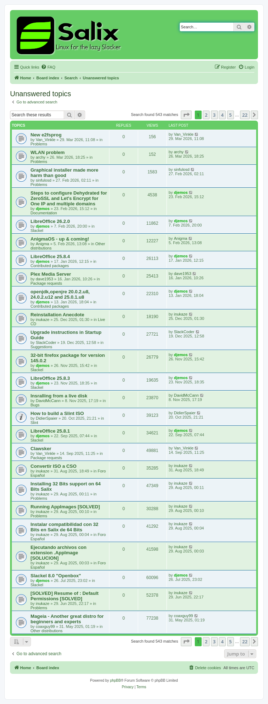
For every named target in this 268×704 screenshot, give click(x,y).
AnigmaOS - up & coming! (59, 239)
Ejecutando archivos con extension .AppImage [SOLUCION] (58, 553)
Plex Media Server (50, 274)
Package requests (46, 283)
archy (41, 157)
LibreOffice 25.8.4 (50, 256)
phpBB (115, 680)
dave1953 (44, 279)
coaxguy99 (45, 626)
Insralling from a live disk (58, 395)
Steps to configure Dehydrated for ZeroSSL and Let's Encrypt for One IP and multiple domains (68, 198)
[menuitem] (48, 67)
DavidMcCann (48, 400)
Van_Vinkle (46, 139)
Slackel (36, 230)
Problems (38, 144)
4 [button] (222, 115)
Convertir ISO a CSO (53, 466)
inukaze (43, 319)
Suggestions (41, 347)
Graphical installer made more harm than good (64, 172)
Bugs (34, 405)
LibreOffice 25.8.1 (50, 431)
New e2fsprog (45, 134)
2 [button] (206, 115)
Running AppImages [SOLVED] (65, 506)
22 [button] (245, 115)
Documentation (43, 213)
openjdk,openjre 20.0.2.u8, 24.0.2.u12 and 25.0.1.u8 (60, 294)
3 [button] (214, 115)
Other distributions (46, 631)
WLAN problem (47, 152)
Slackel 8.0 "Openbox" (55, 575)
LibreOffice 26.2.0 (50, 221)
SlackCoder (46, 342)
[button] (186, 115)
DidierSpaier (47, 418)
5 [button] (230, 115)
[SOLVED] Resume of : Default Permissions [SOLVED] (64, 596)
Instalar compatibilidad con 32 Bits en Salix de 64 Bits (64, 527)
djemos (43, 208)
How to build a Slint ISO (57, 413)
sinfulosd (43, 180)
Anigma (42, 244)
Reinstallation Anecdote (57, 314)
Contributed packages (49, 266)
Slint (34, 422)
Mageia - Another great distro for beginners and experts (67, 619)
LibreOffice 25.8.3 (50, 378)
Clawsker (40, 448)
